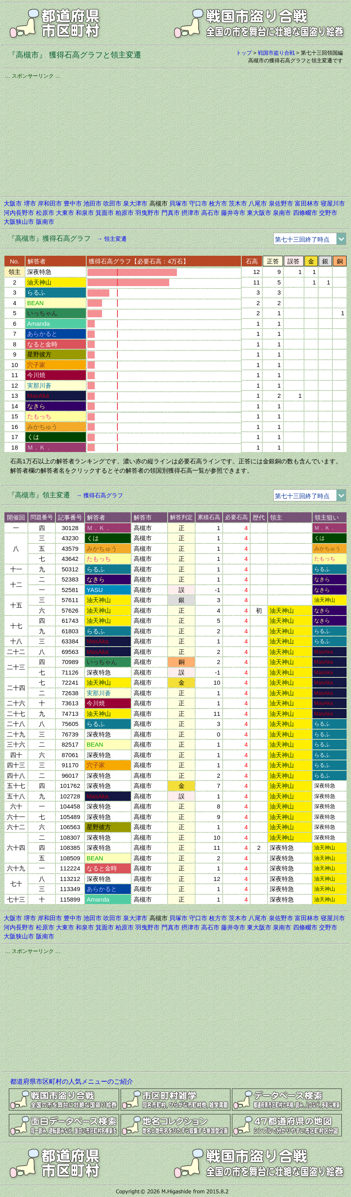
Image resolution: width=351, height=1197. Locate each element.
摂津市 (190, 212)
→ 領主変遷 (112, 239)
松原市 (45, 212)
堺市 (30, 203)
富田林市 (307, 203)
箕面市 (105, 212)
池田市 (92, 203)
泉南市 (282, 212)
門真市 (171, 212)
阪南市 (45, 221)
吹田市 (112, 203)
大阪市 (13, 203)
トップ (244, 53)
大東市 (65, 212)
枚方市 (218, 203)
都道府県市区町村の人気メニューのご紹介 (71, 1081)
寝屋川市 (333, 203)
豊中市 (73, 203)
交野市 (328, 212)
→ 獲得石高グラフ (99, 495)
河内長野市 (19, 212)
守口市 (198, 203)
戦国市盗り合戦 (276, 53)
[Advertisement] (175, 136)
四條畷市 (305, 212)
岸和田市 (50, 203)
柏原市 (124, 212)
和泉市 (85, 212)
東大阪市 (259, 212)
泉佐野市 (281, 203)
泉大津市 (135, 203)
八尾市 (258, 203)
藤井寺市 (233, 212)
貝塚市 (178, 203)
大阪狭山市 (19, 221)
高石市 (210, 212)
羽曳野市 (147, 212)
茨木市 (238, 203)
